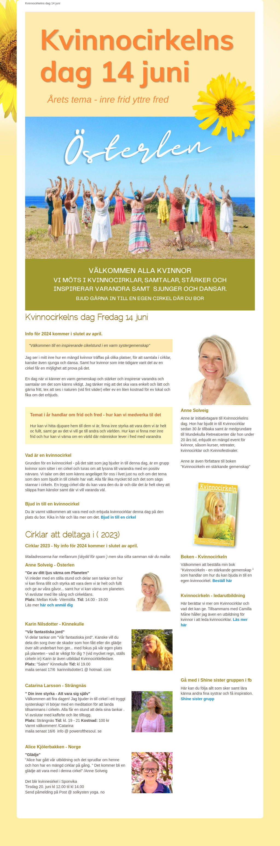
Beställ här (222, 580)
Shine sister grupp (197, 699)
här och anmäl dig (56, 605)
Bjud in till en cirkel (118, 517)
